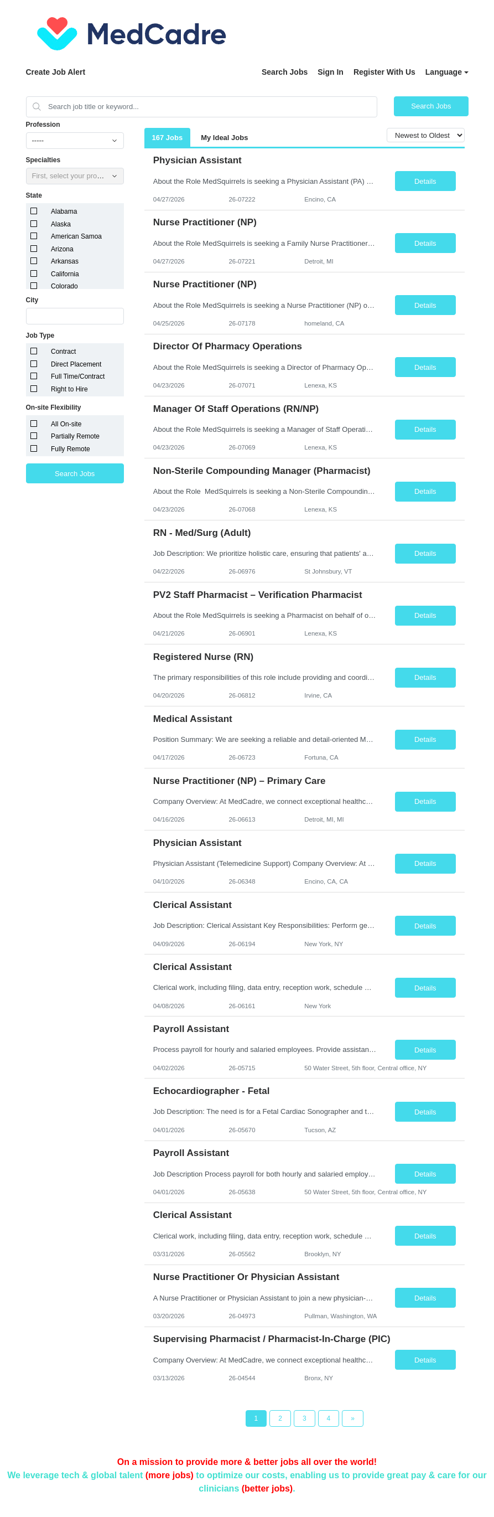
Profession (43, 124)
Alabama (64, 211)
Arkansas (65, 261)
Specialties (43, 160)
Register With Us (384, 72)
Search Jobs (285, 72)
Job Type (40, 335)
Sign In (331, 72)
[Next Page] (352, 1418)
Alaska (61, 224)
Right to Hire (69, 389)
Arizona (62, 249)
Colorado (64, 286)
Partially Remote (75, 436)
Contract (63, 351)
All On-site (66, 424)
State (34, 195)
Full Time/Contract (78, 376)
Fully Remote (70, 449)
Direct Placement (76, 364)
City (32, 300)
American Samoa (76, 236)
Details (425, 181)
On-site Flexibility (53, 407)
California (65, 274)
